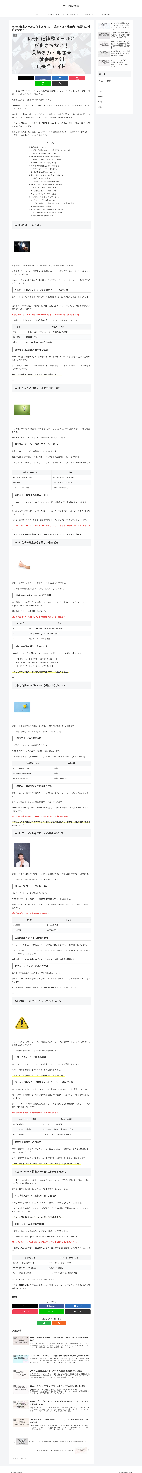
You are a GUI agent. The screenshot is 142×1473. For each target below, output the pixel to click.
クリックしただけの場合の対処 (44, 196)
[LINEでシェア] (71, 78)
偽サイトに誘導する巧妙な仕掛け (44, 158)
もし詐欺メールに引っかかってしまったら (46, 193)
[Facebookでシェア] (31, 78)
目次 (48, 137)
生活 (15, 1293)
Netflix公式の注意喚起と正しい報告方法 (45, 161)
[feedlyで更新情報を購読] (49, 1319)
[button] (84, 78)
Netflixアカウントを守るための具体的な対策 (46, 180)
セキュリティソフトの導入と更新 (44, 189)
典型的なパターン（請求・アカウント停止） (48, 154)
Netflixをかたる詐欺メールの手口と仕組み (45, 151)
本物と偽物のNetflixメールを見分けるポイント (47, 170)
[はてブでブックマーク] (45, 78)
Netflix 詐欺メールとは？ (39, 142)
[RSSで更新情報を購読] (54, 1319)
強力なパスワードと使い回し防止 (44, 183)
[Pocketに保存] (58, 78)
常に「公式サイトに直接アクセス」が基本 (48, 209)
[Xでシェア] (18, 78)
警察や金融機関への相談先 (42, 202)
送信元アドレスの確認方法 (42, 174)
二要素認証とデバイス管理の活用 (44, 186)
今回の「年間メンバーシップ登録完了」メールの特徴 (51, 145)
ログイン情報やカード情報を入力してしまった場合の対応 (53, 199)
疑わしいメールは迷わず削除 (43, 212)
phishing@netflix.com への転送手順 (45, 164)
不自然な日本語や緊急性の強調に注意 (46, 177)
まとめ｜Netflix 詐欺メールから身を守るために (47, 205)
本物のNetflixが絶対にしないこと (44, 167)
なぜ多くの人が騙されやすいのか (44, 148)
